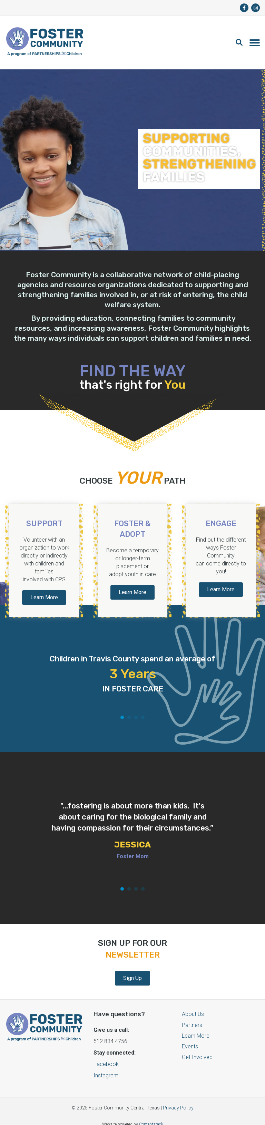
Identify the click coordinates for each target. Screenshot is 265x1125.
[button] (242, 42)
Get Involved (197, 1049)
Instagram (106, 1067)
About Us (193, 1006)
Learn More (195, 1028)
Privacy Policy (178, 1100)
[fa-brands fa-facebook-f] (244, 7)
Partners (192, 1017)
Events (190, 1038)
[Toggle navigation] (254, 43)
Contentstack (151, 1116)
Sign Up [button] (132, 970)
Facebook (106, 1056)
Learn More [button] (44, 596)
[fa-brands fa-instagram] (255, 7)
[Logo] (44, 42)
